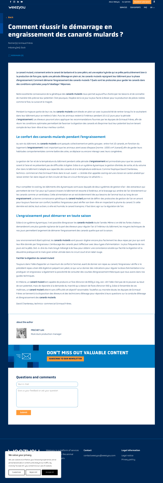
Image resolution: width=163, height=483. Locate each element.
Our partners (126, 2)
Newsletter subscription (142, 2)
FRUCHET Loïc (37, 330)
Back (10, 17)
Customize (16, 472)
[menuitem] (152, 9)
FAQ (145, 8)
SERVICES (123, 8)
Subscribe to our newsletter (69, 359)
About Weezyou (114, 2)
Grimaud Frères (25, 43)
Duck (23, 48)
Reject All (33, 472)
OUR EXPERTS (135, 8)
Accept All (50, 472)
